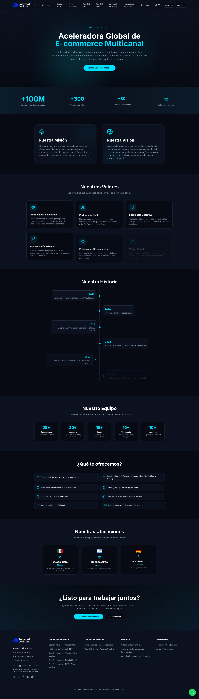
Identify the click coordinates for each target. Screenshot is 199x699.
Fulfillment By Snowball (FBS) (61, 649)
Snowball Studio (99, 5)
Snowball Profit (86, 5)
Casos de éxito (60, 5)
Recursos (146, 5)
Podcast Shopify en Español (132, 645)
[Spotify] (32, 676)
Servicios (47, 5)
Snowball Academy (113, 5)
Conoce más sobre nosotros (99, 68)
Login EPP (181, 5)
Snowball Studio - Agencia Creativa (99, 649)
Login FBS (169, 5)
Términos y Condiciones (166, 645)
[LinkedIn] (14, 676)
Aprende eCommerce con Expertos (135, 656)
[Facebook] (18, 676)
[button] (192, 692)
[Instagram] (23, 676)
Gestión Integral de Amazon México (63, 645)
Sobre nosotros (73, 5)
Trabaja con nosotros (129, 5)
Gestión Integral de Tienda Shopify (63, 660)
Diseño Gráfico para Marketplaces (99, 645)
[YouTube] (27, 676)
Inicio (34, 5)
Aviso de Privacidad (164, 649)
